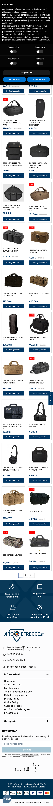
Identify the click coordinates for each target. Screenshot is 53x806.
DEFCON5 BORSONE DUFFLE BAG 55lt (37, 382)
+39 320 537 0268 (16, 660)
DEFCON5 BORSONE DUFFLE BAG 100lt (11, 250)
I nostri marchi (12, 688)
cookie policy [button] (7, 23)
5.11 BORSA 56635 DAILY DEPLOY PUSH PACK (12, 469)
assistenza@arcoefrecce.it (21, 666)
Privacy (29, 802)
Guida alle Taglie (13, 706)
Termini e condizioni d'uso (18, 691)
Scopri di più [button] (26, 72)
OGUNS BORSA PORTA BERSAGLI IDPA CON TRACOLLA (38, 165)
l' (29, 755)
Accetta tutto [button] (39, 79)
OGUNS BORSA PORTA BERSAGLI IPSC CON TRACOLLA (11, 207)
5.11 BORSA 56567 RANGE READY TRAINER (13, 382)
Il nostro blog (11, 713)
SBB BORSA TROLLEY (37, 554)
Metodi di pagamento (15, 695)
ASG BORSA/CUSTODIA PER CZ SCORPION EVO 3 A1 (12, 426)
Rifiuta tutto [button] (14, 79)
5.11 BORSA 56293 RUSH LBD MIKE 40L (12, 295)
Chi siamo (9, 681)
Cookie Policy (11, 702)
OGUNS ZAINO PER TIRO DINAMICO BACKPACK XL (12, 164)
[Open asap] (7, 799)
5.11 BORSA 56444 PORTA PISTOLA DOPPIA (39, 469)
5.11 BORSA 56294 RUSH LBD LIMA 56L (12, 511)
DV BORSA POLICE (36, 511)
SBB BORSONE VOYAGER (12, 555)
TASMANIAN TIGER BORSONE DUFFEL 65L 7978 (12, 123)
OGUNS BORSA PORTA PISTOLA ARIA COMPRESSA (38, 123)
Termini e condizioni (41, 802)
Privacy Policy (11, 698)
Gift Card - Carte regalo (17, 709)
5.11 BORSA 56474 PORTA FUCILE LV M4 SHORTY (13, 338)
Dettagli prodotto (13, 91)
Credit (42, 787)
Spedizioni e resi (12, 684)
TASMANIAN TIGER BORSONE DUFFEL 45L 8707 (38, 209)
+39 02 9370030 (15, 654)
